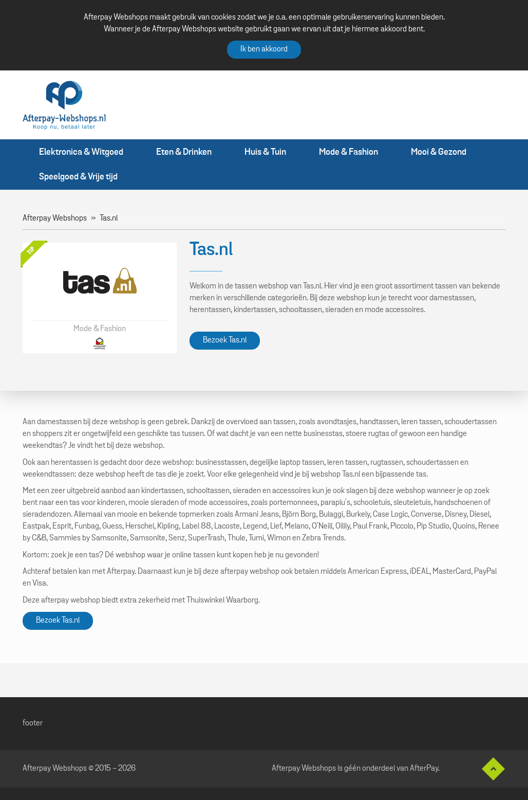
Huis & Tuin (265, 152)
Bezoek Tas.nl (225, 340)
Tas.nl (109, 218)
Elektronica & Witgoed (81, 152)
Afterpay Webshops (55, 218)
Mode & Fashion (348, 152)
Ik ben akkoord (264, 49)
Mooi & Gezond (438, 152)
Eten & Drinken (184, 152)
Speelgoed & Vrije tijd (78, 176)
